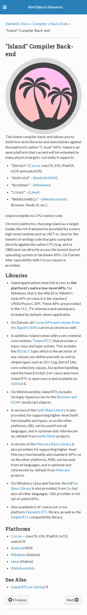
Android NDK (45, 177)
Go (69, 484)
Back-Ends (59, 23)
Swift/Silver (46, 432)
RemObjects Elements (45, 7)
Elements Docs (17, 23)
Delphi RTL (20, 513)
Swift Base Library (51, 406)
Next (73, 595)
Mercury (63, 465)
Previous (17, 595)
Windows (41, 184)
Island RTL (42, 338)
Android (17, 543)
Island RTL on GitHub (28, 582)
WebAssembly (55, 197)
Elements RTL (37, 507)
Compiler (39, 23)
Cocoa (34, 165)
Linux (34, 190)
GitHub (17, 379)
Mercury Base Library (53, 439)
